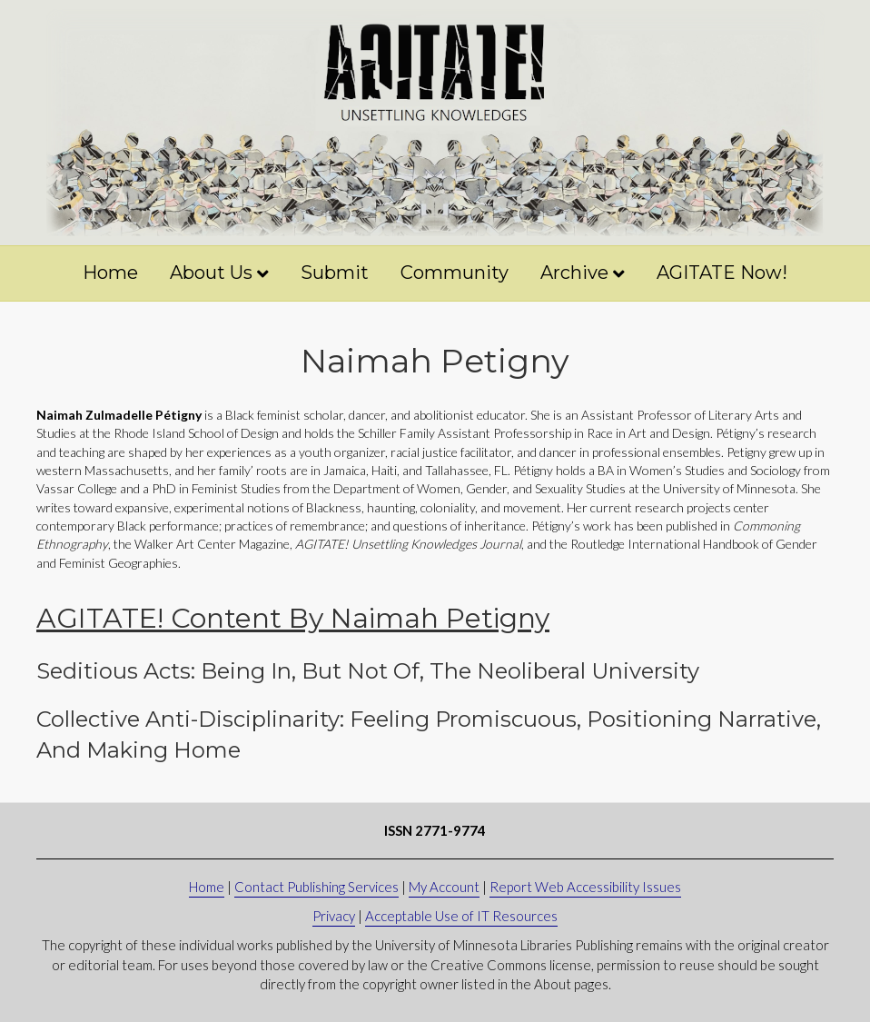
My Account (444, 886)
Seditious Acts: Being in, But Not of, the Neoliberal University (367, 671)
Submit (335, 272)
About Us (211, 272)
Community (454, 272)
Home (110, 272)
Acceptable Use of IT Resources (461, 916)
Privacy (333, 916)
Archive (574, 272)
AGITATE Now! (722, 272)
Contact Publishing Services (316, 886)
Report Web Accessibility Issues (585, 886)
